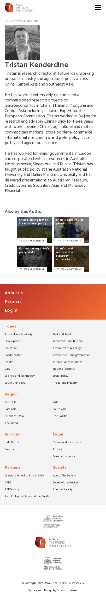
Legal (58, 435)
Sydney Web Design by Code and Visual (53, 590)
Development (13, 341)
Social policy (60, 376)
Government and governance (71, 355)
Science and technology (20, 376)
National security (64, 369)
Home (8, 21)
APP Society (12, 490)
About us (14, 293)
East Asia (11, 409)
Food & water (13, 355)
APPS (8, 483)
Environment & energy (67, 348)
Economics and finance (68, 341)
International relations (67, 362)
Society (60, 468)
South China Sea (15, 383)
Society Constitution (65, 483)
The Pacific (60, 416)
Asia (56, 402)
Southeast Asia (14, 416)
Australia (11, 402)
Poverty (9, 450)
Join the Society (62, 490)
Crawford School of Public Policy (25, 476)
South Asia (60, 409)
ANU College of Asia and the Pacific (27, 497)
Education (11, 348)
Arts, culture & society (18, 335)
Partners (13, 301)
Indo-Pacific (12, 443)
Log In (11, 310)
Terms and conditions (67, 443)
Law (7, 369)
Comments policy (64, 457)
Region (11, 395)
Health (9, 362)
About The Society (64, 476)
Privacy (57, 450)
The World (11, 423)
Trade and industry (65, 383)
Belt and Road (62, 335)
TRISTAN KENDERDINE (32, 241)
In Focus (12, 435)
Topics (11, 327)
